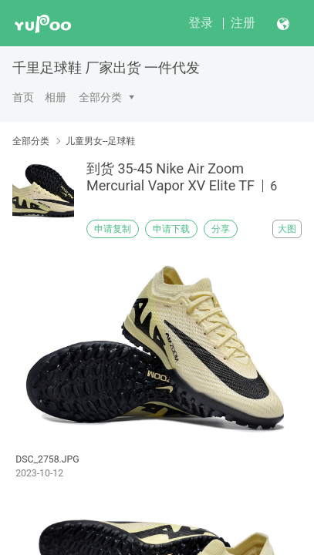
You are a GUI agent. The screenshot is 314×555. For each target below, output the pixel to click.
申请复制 (112, 229)
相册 (55, 97)
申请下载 (171, 229)
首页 (23, 97)
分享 (220, 229)
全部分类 (100, 97)
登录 (200, 22)
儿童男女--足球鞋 (101, 141)
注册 (243, 22)
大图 (287, 229)
